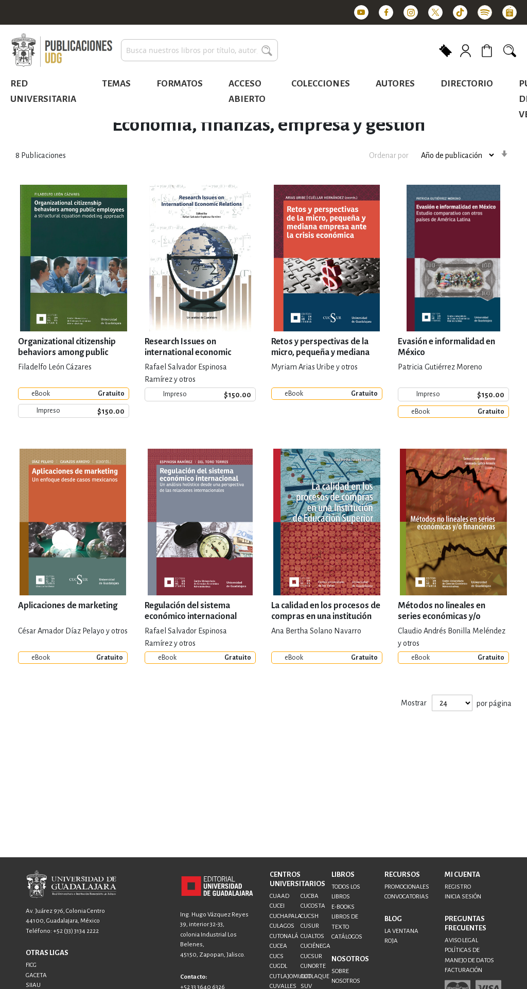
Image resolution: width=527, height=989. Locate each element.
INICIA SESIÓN (463, 896)
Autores (395, 84)
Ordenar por (389, 155)
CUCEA (278, 946)
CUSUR (310, 926)
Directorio (467, 84)
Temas (116, 84)
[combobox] (199, 50)
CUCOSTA (313, 906)
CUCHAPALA (286, 916)
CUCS (277, 956)
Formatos (179, 84)
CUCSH (310, 916)
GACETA (36, 975)
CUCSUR (311, 956)
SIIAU (33, 985)
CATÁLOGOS (346, 936)
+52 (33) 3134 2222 (76, 931)
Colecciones (320, 84)
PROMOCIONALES (406, 887)
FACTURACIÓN (463, 970)
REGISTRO (458, 887)
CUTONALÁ (284, 936)
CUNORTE (313, 966)
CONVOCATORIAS (406, 896)
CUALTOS (312, 936)
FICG (31, 965)
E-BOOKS (343, 907)
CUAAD (279, 896)
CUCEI (277, 906)
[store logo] (61, 50)
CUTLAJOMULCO (290, 976)
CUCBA (310, 896)
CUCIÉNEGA (315, 946)
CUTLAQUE (315, 976)
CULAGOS (282, 926)
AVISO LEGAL (461, 940)
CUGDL (278, 966)
